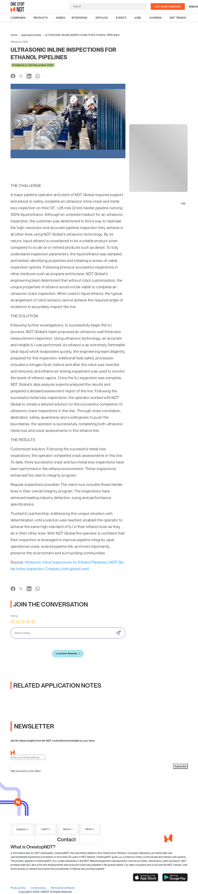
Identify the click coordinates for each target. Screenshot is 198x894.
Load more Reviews (68, 653)
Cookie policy (39, 887)
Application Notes (31, 35)
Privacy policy (19, 887)
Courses (155, 17)
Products (41, 17)
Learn (44, 829)
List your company (167, 6)
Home (14, 35)
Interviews (79, 17)
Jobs (137, 17)
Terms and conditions (62, 887)
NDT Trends (178, 17)
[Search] (108, 6)
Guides (60, 17)
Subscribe (180, 766)
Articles (101, 17)
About (66, 829)
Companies (18, 17)
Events (121, 17)
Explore (21, 829)
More (88, 829)
